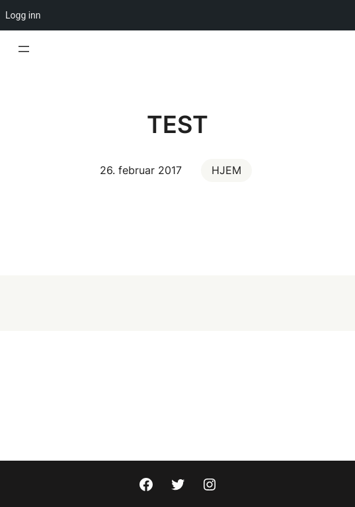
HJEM (226, 170)
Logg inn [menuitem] (23, 15)
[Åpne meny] (24, 49)
